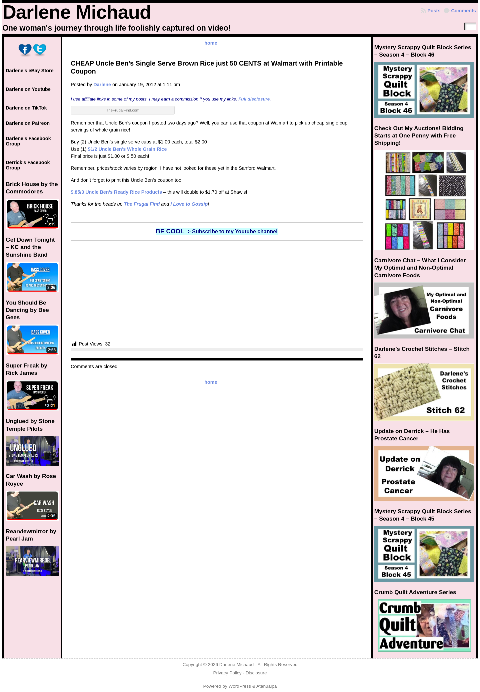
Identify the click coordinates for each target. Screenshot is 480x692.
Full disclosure (254, 99)
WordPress (240, 686)
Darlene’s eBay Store (29, 70)
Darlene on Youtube (28, 89)
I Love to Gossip (189, 204)
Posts (433, 10)
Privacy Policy (227, 672)
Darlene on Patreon (28, 123)
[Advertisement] (217, 290)
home (210, 43)
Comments (463, 10)
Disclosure (256, 672)
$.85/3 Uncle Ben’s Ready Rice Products (116, 192)
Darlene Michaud (76, 12)
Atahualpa (266, 686)
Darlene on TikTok (26, 108)
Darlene (102, 84)
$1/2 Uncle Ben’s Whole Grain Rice (127, 149)
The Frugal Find (142, 204)
